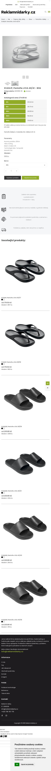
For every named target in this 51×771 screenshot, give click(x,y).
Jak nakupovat (6, 668)
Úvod (3, 19)
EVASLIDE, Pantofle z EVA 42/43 (11, 555)
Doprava (22, 7)
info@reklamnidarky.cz (26, 1)
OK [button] (17, 764)
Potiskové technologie (8, 688)
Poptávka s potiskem (13, 178)
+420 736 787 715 (7, 712)
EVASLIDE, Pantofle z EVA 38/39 (11, 426)
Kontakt (30, 7)
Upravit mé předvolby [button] (27, 764)
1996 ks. (6, 156)
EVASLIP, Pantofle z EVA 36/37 (11, 298)
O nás (3, 662)
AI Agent (4, 677)
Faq (2, 665)
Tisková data (5, 693)
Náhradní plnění (25, 5)
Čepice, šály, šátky (20, 19)
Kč (48, 383)
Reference (4, 690)
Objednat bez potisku (30, 178)
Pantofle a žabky (42, 19)
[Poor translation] (4, 736)
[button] (49, 11)
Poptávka (9, 5)
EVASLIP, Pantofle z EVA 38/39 (11, 362)
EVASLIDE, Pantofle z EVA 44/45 (11, 620)
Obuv (31, 19)
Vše (10, 19)
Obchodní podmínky (39, 5)
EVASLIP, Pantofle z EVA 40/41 (10, 21)
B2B (16, 5)
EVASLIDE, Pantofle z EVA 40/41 (11, 491)
